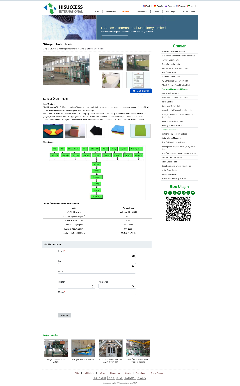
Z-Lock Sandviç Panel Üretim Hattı (176, 85)
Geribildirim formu (141, 91)
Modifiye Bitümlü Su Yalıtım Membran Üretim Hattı (177, 115)
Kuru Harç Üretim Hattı (171, 106)
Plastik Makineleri (169, 174)
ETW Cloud (100, 378)
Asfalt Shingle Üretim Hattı (172, 121)
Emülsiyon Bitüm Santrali (172, 125)
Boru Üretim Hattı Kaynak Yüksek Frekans (138, 360)
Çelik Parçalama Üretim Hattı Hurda (176, 166)
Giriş (45, 49)
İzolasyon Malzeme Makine (173, 52)
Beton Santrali (167, 102)
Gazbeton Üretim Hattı (171, 93)
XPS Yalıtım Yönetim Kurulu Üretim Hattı (178, 56)
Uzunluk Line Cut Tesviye (172, 158)
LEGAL (141, 378)
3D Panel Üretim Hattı (171, 77)
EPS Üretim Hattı (169, 72)
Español (158, 6)
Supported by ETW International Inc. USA (120, 383)
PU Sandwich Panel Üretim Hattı (175, 81)
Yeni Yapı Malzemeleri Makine (71, 49)
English (147, 6)
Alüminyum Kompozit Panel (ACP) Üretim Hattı (110, 360)
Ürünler (53, 49)
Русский (170, 6)
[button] (126, 11)
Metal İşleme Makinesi (171, 138)
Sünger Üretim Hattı (170, 130)
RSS (119, 378)
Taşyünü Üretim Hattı (170, 60)
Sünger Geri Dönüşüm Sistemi (56, 360)
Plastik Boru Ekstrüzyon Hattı (174, 178)
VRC (111, 378)
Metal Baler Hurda (169, 170)
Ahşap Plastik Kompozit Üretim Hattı (177, 110)
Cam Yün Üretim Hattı (171, 64)
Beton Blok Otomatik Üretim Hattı (175, 98)
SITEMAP (130, 378)
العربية (191, 6)
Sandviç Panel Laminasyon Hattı (175, 68)
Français (181, 6)
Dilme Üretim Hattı (169, 162)
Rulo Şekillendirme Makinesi (83, 359)
